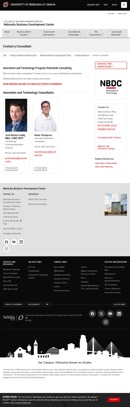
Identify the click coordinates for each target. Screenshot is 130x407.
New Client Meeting (104, 167)
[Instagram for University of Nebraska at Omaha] (105, 322)
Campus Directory (61, 279)
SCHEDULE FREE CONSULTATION (104, 65)
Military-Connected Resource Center (89, 272)
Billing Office (59, 271)
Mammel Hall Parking (37, 204)
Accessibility (59, 267)
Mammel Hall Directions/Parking (106, 147)
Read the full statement (36, 377)
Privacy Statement (112, 288)
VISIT (106, 5)
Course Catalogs (10, 273)
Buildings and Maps (62, 275)
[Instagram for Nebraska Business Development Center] (6, 249)
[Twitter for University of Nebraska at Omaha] (101, 313)
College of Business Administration (23, 21)
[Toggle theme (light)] (47, 304)
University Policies (112, 292)
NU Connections (95, 33)
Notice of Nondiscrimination (112, 279)
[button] (7, 33)
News (83, 278)
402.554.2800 (119, 304)
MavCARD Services (11, 277)
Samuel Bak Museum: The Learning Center (90, 287)
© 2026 (29, 321)
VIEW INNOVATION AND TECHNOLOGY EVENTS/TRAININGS (32, 84)
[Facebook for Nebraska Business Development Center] (6, 242)
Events (57, 286)
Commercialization (82, 55)
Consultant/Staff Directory (109, 137)
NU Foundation (111, 284)
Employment (33, 271)
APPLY (114, 5)
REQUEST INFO (93, 5)
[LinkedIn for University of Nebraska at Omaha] (119, 313)
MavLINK (7, 281)
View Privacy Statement (20, 403)
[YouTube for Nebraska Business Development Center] (14, 242)
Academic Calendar (11, 269)
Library (84, 267)
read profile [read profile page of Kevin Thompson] (40, 169)
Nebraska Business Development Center (29, 24)
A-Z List (31, 267)
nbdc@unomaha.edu (106, 129)
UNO (5, 55)
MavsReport (110, 274)
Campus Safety (60, 283)
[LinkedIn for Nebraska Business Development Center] (21, 242)
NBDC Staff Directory (37, 199)
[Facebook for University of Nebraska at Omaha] (92, 313)
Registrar (85, 282)
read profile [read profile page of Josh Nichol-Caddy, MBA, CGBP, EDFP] (11, 169)
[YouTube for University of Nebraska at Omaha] (110, 313)
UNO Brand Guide (10, 289)
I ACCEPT (114, 399)
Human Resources (62, 290)
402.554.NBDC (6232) (107, 125)
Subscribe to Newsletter (106, 163)
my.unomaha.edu (10, 285)
